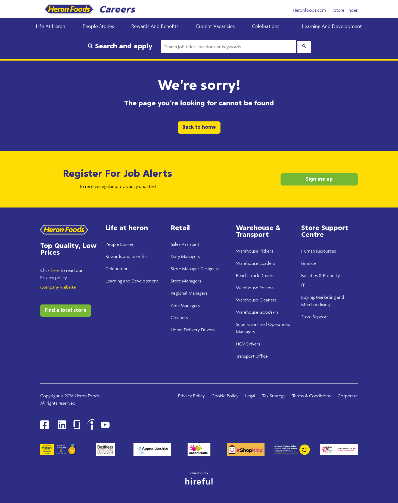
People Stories (98, 26)
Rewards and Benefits (154, 26)
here (55, 270)
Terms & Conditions (311, 395)
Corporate (348, 395)
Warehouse (247, 251)
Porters (266, 287)
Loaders (266, 263)
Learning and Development (332, 26)
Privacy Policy (191, 395)
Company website (58, 287)
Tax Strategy (273, 395)
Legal (250, 395)
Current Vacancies (215, 26)
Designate (209, 268)
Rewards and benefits (126, 256)
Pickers (265, 251)
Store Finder (346, 10)
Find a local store (65, 310)
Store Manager (185, 268)
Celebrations (265, 26)
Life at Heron (50, 26)
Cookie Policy (225, 395)
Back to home (199, 127)
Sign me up (319, 179)
